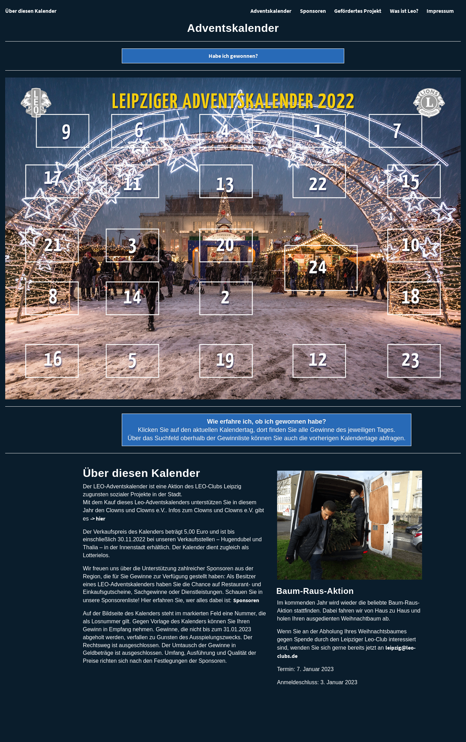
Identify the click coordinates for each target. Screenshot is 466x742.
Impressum (440, 10)
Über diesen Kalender (30, 10)
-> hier (97, 518)
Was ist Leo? (404, 10)
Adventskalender (270, 10)
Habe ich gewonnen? (233, 55)
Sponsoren (313, 10)
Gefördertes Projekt (357, 10)
